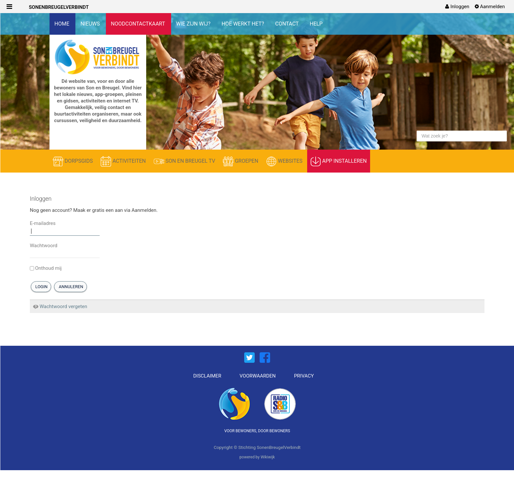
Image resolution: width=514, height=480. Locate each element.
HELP (316, 24)
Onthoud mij (46, 268)
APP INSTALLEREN (338, 161)
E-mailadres (43, 223)
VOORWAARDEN (258, 376)
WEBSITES (285, 161)
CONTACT (287, 24)
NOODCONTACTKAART (138, 24)
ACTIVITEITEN (124, 161)
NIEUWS (90, 24)
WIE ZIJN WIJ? (194, 24)
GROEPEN (241, 161)
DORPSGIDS (73, 161)
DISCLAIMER (207, 376)
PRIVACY (304, 376)
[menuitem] (457, 6)
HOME (62, 24)
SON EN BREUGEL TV (185, 161)
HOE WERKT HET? (244, 24)
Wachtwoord (43, 246)
